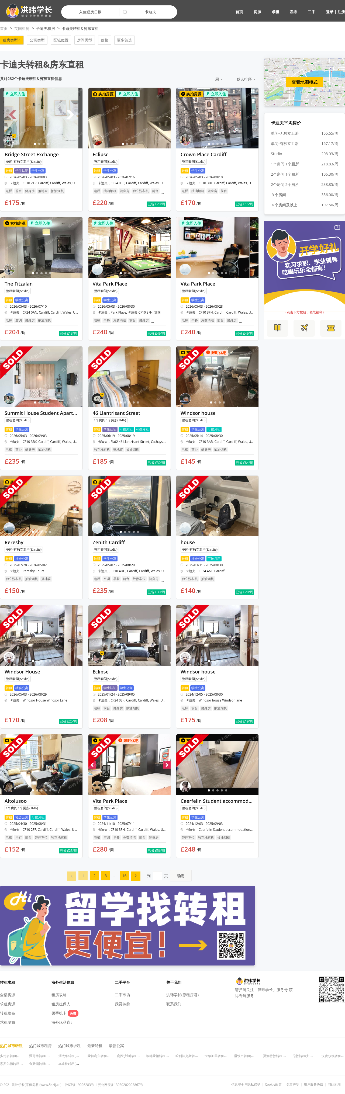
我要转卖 (122, 1003)
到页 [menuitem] (169, 875)
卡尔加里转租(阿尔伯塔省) (223, 1056)
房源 (257, 11)
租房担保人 (60, 1003)
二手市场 (122, 994)
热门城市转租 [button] (11, 1045)
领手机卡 (64, 1013)
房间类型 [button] (84, 40)
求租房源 (7, 1003)
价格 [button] (104, 40)
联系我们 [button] (173, 1003)
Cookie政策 (273, 1084)
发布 (293, 11)
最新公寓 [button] (116, 1045)
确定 (181, 875)
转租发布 (7, 1013)
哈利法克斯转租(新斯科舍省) (195, 1056)
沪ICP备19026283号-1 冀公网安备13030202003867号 (104, 1084)
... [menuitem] (113, 875)
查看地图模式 (305, 82)
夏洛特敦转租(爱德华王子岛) (283, 1056)
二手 (311, 11)
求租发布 (7, 1022)
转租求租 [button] (7, 982)
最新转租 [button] (94, 1045)
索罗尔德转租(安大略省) (17, 1063)
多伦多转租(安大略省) (15, 1056)
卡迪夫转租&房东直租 (80, 28)
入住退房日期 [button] (90, 12)
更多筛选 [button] (124, 40)
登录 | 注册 (335, 11)
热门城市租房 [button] (40, 1045)
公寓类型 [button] (37, 40)
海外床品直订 (62, 1022)
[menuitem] (71, 876)
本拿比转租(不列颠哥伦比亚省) (80, 1063)
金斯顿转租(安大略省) (44, 1063)
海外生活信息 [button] (62, 982)
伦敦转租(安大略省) (306, 1056)
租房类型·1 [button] (12, 40)
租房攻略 (59, 994)
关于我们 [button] (173, 982)
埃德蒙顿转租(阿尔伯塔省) (165, 1056)
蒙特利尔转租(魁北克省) (105, 1056)
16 (124, 875)
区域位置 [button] (60, 40)
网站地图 (334, 1084)
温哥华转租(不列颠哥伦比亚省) (51, 1056)
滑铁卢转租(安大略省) (249, 1056)
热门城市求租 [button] (69, 1045)
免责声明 (292, 1084)
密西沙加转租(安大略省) (134, 1056)
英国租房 (21, 28)
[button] (27, 11)
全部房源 (7, 994)
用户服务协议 (313, 1084)
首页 (239, 11)
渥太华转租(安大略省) (73, 1056)
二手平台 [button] (122, 982)
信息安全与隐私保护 (245, 1084)
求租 (275, 11)
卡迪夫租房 (45, 28)
